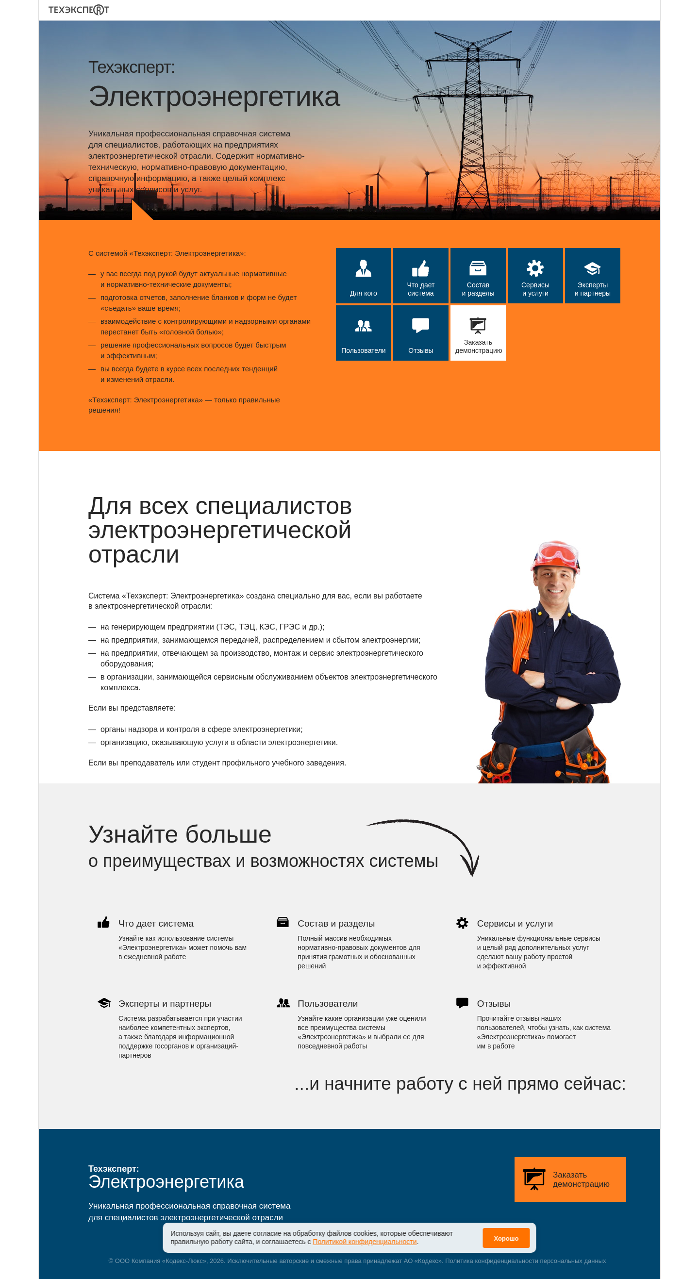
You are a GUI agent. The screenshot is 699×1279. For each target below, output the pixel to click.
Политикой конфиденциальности (364, 1236)
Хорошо (506, 1232)
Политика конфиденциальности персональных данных (525, 1260)
